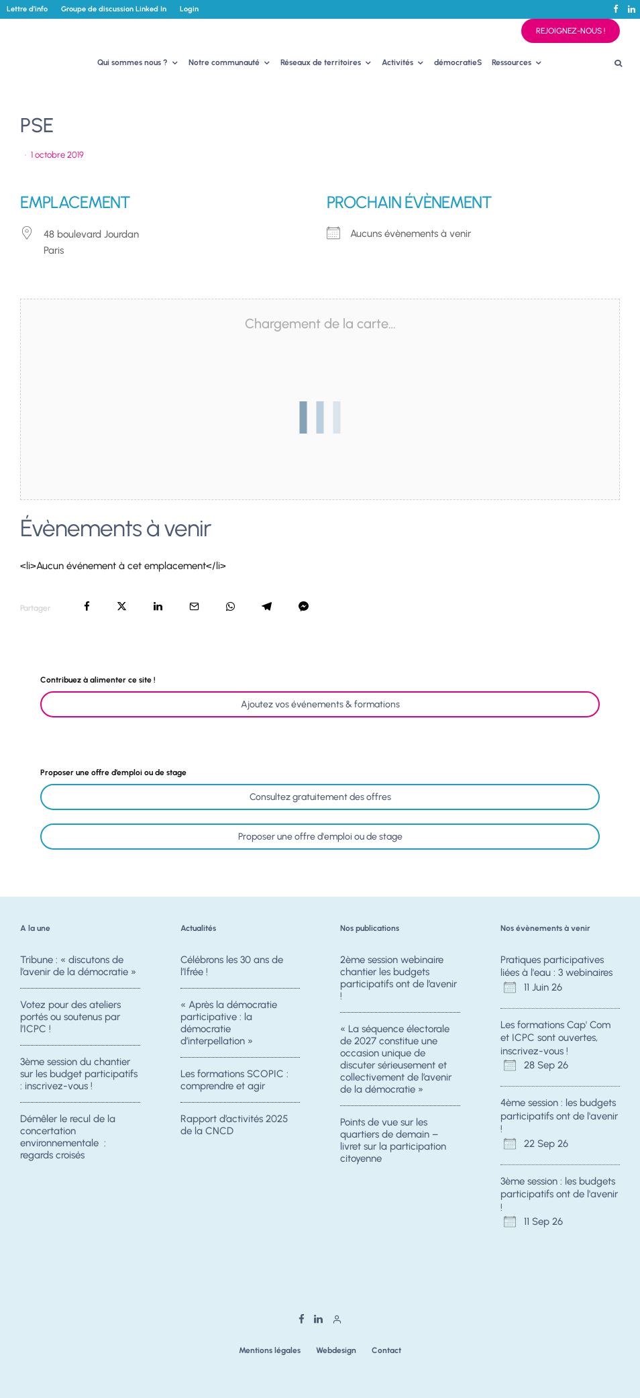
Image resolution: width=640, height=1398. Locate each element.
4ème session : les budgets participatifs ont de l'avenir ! (559, 1116)
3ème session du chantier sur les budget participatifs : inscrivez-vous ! (79, 1074)
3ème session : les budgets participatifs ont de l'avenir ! (559, 1194)
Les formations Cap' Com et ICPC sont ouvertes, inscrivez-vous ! (555, 1038)
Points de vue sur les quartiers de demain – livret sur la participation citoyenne (393, 1140)
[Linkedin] (631, 9)
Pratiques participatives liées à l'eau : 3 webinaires (556, 966)
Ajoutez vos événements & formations (320, 704)
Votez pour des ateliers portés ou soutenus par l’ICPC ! (70, 1017)
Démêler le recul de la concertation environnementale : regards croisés (67, 1140)
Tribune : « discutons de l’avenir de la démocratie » (78, 966)
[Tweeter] (122, 606)
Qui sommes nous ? (132, 62)
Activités (397, 62)
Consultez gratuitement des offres (320, 797)
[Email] (194, 606)
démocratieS (458, 62)
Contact (386, 1350)
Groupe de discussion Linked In (113, 9)
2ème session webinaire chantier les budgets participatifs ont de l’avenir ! (398, 978)
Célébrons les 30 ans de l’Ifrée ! (231, 966)
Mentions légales (270, 1350)
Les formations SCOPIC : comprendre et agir (234, 1080)
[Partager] (87, 606)
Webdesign (336, 1350)
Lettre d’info (27, 9)
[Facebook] (615, 9)
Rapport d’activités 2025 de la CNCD (234, 1128)
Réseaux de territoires (320, 62)
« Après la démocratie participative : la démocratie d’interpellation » (228, 1023)
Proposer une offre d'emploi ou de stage (320, 836)
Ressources (511, 62)
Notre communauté (224, 62)
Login (189, 9)
